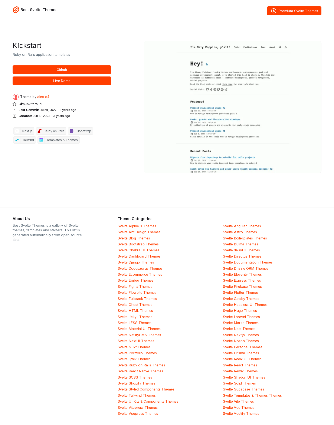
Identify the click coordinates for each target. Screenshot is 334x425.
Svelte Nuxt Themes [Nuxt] (134, 347)
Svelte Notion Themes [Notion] (241, 341)
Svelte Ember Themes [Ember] (135, 280)
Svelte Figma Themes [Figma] (135, 286)
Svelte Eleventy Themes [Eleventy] (242, 274)
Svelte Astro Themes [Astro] (240, 232)
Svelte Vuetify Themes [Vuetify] (241, 413)
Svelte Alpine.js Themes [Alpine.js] (137, 226)
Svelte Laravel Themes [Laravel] (241, 317)
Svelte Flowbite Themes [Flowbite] (137, 292)
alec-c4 (43, 97)
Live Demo (62, 81)
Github (62, 70)
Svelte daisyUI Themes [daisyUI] (241, 250)
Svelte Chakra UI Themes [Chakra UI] (138, 250)
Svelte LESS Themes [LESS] (134, 323)
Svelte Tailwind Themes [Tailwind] (137, 395)
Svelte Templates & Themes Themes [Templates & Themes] (252, 395)
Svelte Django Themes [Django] (136, 262)
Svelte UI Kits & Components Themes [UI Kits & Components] (148, 401)
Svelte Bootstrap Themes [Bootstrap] (138, 244)
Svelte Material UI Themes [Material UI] (139, 329)
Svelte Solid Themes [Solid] (239, 383)
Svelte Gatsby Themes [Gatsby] (241, 299)
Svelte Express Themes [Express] (242, 280)
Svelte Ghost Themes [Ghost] (135, 305)
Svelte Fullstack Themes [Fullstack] (137, 299)
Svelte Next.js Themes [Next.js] (241, 335)
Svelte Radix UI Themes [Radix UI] (242, 359)
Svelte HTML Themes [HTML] (135, 310)
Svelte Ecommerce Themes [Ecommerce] (140, 274)
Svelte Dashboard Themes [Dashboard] (139, 256)
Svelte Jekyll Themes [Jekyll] (135, 317)
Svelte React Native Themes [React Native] (140, 371)
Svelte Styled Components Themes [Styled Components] (146, 389)
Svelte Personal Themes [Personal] (242, 347)
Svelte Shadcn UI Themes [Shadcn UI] (244, 377)
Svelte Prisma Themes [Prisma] (241, 353)
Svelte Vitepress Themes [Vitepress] (138, 407)
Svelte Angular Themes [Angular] (242, 226)
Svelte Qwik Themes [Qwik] (134, 359)
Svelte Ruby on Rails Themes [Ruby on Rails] (141, 365)
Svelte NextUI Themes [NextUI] (136, 341)
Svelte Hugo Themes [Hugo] (240, 310)
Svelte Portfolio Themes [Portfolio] (137, 353)
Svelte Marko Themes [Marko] (241, 323)
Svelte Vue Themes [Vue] (238, 407)
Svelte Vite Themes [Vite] (238, 401)
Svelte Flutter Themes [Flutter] (241, 292)
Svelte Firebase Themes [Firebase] (242, 286)
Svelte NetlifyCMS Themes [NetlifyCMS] (139, 335)
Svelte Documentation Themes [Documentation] (248, 262)
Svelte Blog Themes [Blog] (134, 238)
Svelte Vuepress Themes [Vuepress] (138, 413)
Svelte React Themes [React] (240, 365)
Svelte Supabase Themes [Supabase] (243, 389)
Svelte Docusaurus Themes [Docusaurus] (140, 268)
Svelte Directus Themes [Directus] (242, 256)
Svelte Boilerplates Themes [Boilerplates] (245, 238)
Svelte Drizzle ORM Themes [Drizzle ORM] (245, 268)
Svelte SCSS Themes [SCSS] (135, 377)
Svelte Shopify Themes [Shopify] (136, 383)
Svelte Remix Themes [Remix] (240, 371)
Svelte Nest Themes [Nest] (239, 329)
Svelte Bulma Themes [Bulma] (240, 244)
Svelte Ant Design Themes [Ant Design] (139, 232)
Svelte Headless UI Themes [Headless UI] (245, 305)
